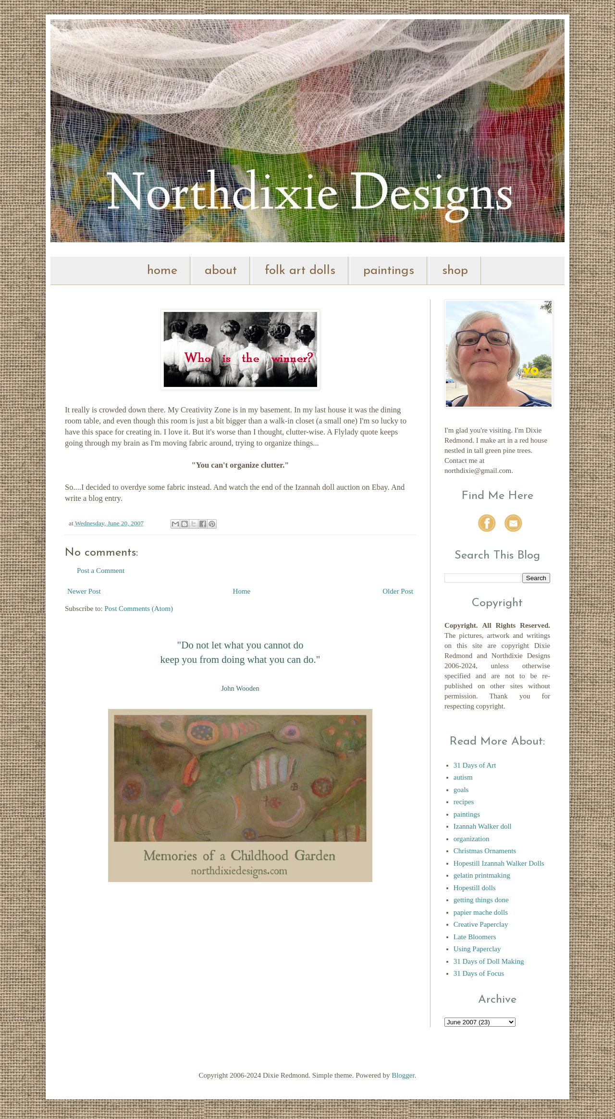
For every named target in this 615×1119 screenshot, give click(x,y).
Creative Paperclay (481, 924)
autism (463, 777)
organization (472, 839)
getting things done (481, 900)
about (221, 270)
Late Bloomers (475, 937)
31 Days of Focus (479, 973)
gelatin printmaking (482, 875)
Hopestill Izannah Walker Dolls (499, 863)
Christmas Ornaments (485, 851)
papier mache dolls (481, 912)
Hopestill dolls (475, 888)
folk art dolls (300, 270)
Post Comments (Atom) (139, 608)
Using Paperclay (477, 949)
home (162, 270)
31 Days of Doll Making (489, 961)
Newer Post (84, 591)
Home (242, 591)
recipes (464, 802)
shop (455, 270)
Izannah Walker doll (483, 826)
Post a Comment (100, 570)
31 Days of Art (475, 765)
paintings (388, 270)
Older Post (397, 591)
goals (461, 790)
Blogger (403, 1075)
